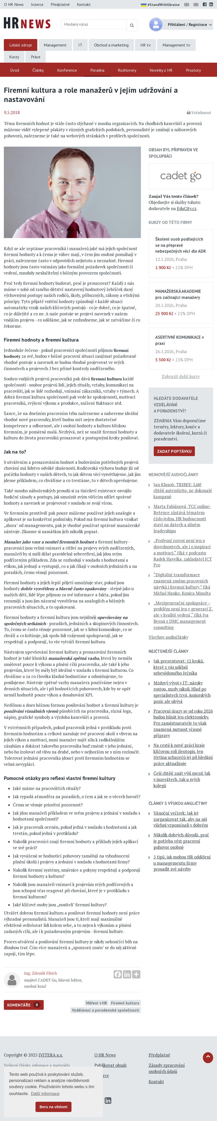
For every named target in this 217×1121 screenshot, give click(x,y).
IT (80, 45)
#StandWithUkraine (160, 5)
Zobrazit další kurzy (181, 376)
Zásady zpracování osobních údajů (167, 1068)
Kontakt (84, 4)
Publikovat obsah (110, 1065)
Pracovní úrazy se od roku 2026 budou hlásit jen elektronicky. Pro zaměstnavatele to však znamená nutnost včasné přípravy (183, 723)
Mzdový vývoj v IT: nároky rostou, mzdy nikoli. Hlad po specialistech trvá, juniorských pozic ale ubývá (182, 692)
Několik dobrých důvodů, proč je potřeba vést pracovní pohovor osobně (181, 841)
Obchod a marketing (111, 45)
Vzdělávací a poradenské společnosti (105, 1010)
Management (55, 45)
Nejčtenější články (168, 651)
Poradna (97, 70)
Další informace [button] (45, 1093)
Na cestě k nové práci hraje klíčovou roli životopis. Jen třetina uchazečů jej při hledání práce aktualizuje (183, 754)
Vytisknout (199, 112)
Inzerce (37, 4)
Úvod (14, 70)
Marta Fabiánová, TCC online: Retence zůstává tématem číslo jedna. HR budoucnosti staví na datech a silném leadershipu (182, 519)
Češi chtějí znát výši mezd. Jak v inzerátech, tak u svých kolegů (181, 779)
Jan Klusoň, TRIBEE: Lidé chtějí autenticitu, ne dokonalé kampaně (182, 491)
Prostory (193, 70)
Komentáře (23, 1005)
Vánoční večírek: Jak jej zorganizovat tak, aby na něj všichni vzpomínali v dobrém (180, 819)
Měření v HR (96, 1002)
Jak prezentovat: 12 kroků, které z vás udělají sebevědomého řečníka (178, 667)
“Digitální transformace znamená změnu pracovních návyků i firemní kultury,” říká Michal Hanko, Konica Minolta (182, 584)
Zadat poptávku (174, 451)
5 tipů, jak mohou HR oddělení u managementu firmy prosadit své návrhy (182, 863)
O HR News (14, 4)
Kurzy (14, 56)
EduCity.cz (186, 208)
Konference (67, 70)
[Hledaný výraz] (93, 24)
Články (38, 70)
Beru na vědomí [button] (53, 1107)
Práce (35, 56)
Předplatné (60, 4)
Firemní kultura (125, 1002)
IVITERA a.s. (51, 1055)
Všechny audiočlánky (168, 637)
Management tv (176, 45)
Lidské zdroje (20, 45)
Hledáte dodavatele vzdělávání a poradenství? (176, 404)
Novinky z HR (161, 70)
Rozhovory (127, 70)
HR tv (145, 45)
